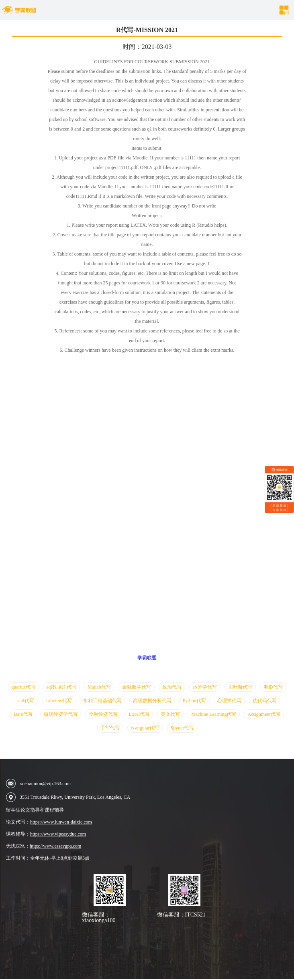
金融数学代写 (136, 687)
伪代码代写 (265, 700)
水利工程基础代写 (102, 700)
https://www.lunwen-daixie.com (61, 822)
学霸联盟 (147, 658)
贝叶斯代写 (240, 687)
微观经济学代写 (61, 714)
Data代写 (23, 714)
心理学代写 (229, 700)
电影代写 (273, 687)
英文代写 (170, 714)
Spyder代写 (182, 727)
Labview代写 (58, 700)
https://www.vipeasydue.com (58, 834)
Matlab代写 (99, 687)
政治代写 (172, 687)
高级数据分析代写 (152, 700)
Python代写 (194, 700)
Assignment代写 (263, 714)
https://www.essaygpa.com (56, 846)
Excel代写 (139, 714)
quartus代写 (23, 687)
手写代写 (110, 727)
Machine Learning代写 (213, 714)
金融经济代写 (103, 714)
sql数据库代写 (61, 687)
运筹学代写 (205, 687)
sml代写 (25, 700)
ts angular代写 (145, 727)
